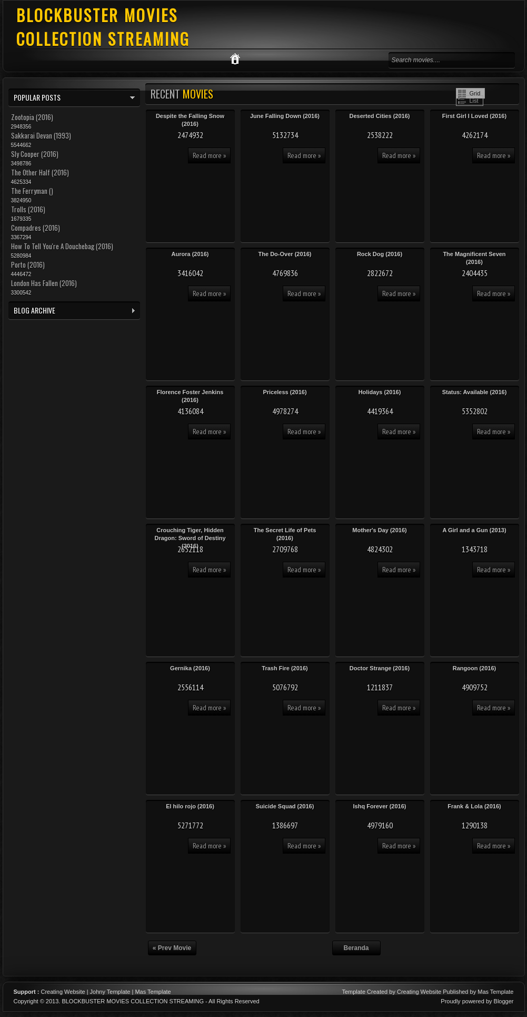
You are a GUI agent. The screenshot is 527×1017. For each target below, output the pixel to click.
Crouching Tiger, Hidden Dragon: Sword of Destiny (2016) (189, 538)
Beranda (356, 948)
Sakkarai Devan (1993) (41, 135)
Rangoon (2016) (474, 668)
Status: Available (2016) (474, 392)
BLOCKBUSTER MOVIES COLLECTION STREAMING (103, 27)
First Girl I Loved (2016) (474, 116)
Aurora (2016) (190, 254)
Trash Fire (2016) (284, 668)
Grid (475, 93)
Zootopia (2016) (32, 117)
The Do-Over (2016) (285, 254)
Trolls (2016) (28, 209)
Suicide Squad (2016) (285, 806)
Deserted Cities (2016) (380, 116)
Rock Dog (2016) (379, 254)
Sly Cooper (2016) (34, 154)
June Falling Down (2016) (285, 116)
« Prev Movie (172, 948)
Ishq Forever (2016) (379, 806)
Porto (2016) (28, 264)
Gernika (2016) (190, 668)
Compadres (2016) (35, 227)
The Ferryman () (32, 190)
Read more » (209, 155)
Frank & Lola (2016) (474, 806)
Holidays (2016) (380, 392)
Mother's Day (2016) (379, 530)
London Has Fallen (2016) (44, 283)
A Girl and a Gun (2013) (474, 530)
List (474, 100)
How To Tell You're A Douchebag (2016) (62, 246)
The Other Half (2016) (40, 172)
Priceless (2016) (284, 392)
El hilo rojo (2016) (190, 806)
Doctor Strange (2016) (380, 668)
